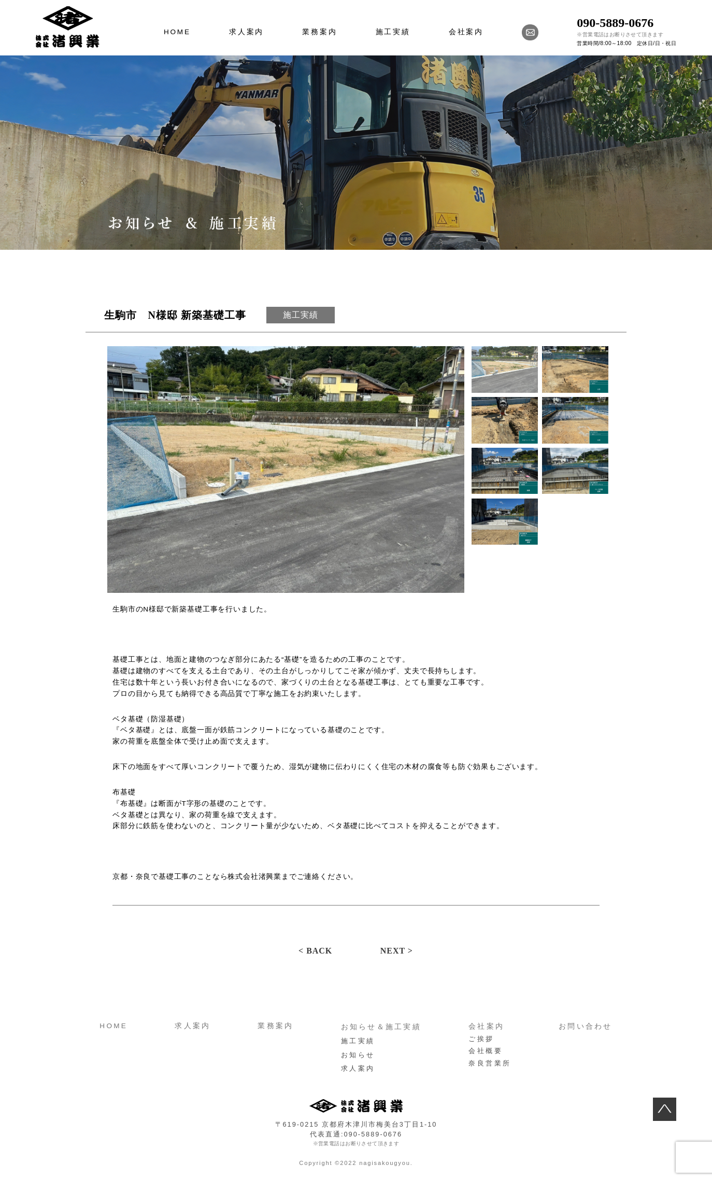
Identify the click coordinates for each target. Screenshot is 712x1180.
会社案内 (466, 32)
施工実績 (393, 32)
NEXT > (396, 950)
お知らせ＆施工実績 (381, 1027)
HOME (177, 32)
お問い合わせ (586, 1026)
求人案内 (246, 32)
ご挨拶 (481, 1039)
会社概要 (485, 1051)
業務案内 (319, 32)
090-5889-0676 (615, 23)
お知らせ (358, 1055)
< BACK (315, 950)
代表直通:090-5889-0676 (356, 1134)
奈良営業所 (489, 1063)
